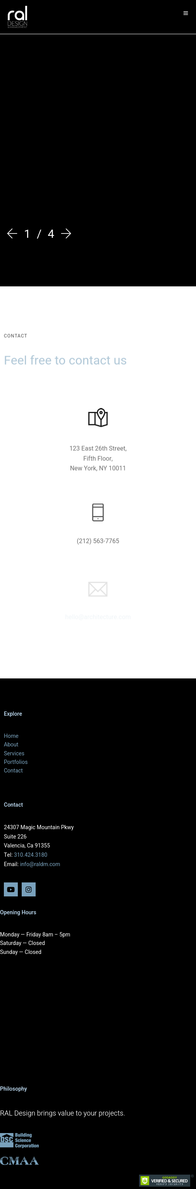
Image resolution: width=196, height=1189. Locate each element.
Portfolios (16, 762)
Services (14, 754)
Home (11, 736)
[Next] (64, 235)
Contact (13, 771)
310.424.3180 (30, 855)
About (11, 745)
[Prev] (14, 235)
